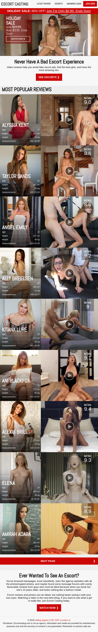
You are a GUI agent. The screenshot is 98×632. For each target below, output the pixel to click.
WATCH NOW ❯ (18, 39)
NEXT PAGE (68, 561)
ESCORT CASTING (14, 4)
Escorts (59, 3)
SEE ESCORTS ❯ (49, 77)
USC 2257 (54, 620)
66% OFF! (49, 11)
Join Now (90, 3)
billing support (42, 620)
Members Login (74, 3)
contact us (65, 620)
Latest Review (44, 3)
